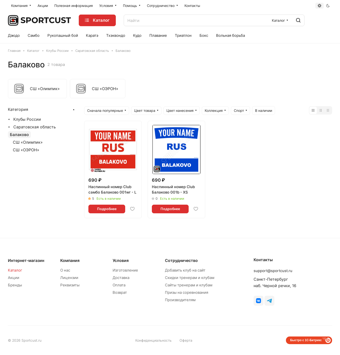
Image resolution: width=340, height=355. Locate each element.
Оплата (119, 285)
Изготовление (125, 270)
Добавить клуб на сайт (185, 270)
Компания (70, 260)
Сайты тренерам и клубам (188, 285)
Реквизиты (70, 285)
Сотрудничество (181, 260)
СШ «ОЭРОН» (26, 149)
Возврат (120, 292)
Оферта (186, 340)
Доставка (121, 277)
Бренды (15, 285)
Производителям (180, 299)
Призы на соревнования (186, 292)
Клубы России (27, 119)
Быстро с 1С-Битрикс (306, 340)
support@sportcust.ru (273, 270)
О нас (65, 270)
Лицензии (69, 277)
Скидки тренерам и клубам (189, 277)
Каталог (15, 270)
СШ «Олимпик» (28, 142)
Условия (121, 260)
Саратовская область (34, 126)
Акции (13, 277)
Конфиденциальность (153, 340)
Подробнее (107, 209)
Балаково (19, 134)
